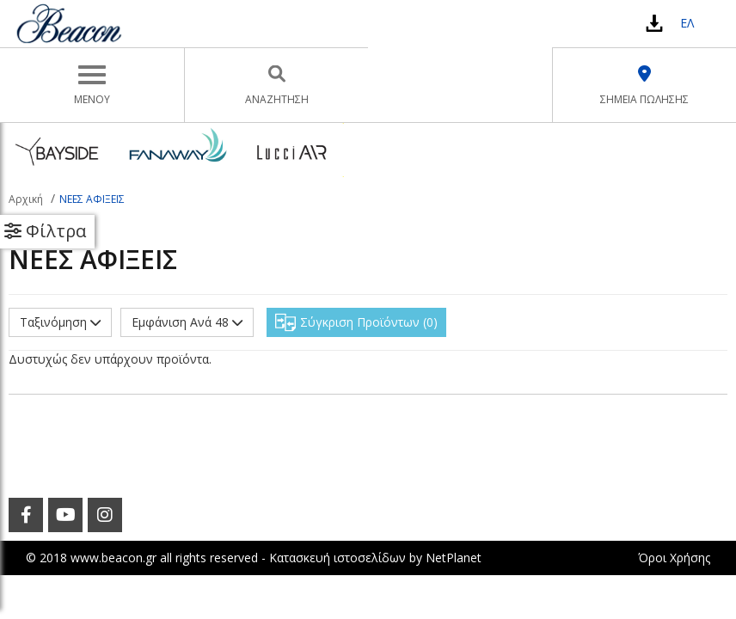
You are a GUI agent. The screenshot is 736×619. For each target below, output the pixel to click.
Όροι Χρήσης (674, 557)
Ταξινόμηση (60, 322)
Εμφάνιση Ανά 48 (187, 322)
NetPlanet (453, 557)
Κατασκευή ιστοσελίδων (337, 557)
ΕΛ (687, 23)
